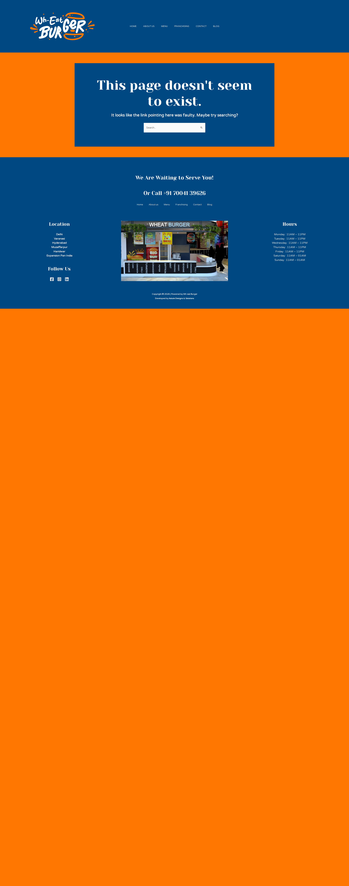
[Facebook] (52, 277)
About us (146, 25)
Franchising (182, 25)
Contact (203, 25)
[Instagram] (59, 277)
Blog (220, 25)
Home (129, 25)
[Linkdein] (67, 277)
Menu (163, 25)
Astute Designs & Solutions (181, 297)
